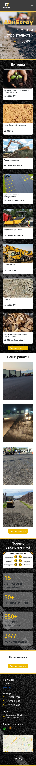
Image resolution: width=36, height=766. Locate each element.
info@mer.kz (7, 687)
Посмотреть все (18, 348)
